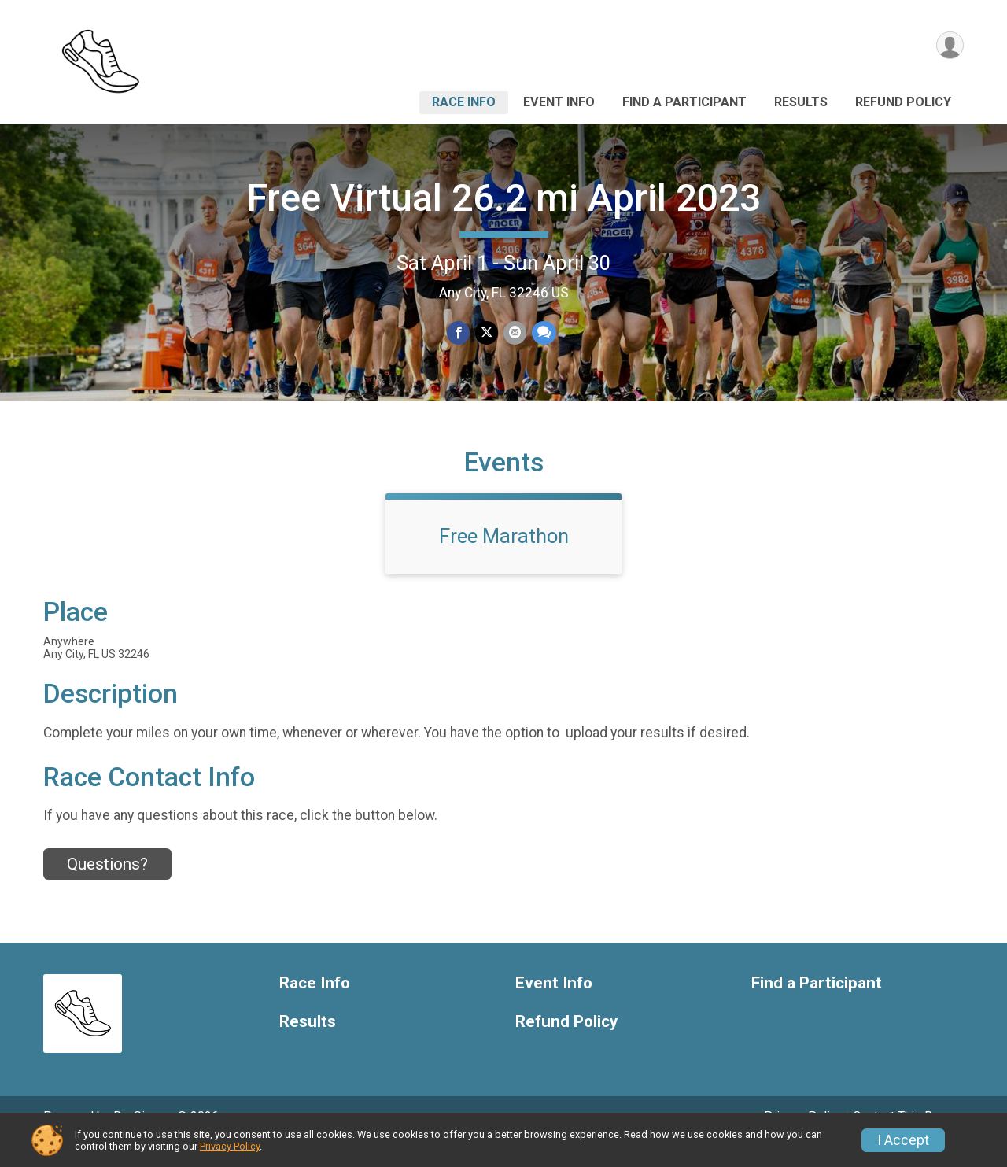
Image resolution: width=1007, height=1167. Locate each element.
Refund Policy (903, 101)
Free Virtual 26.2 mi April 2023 (504, 197)
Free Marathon (504, 558)
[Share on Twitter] (486, 333)
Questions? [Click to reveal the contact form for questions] (107, 886)
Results (801, 101)
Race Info (464, 101)
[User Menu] (949, 46)
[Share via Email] (514, 333)
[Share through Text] (542, 333)
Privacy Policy (230, 1146)
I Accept (903, 1140)
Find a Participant (684, 101)
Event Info (559, 101)
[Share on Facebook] (459, 333)
